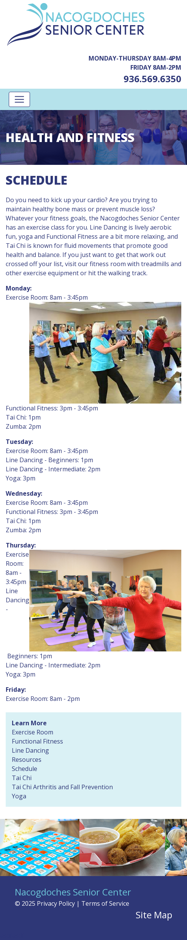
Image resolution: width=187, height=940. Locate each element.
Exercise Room (32, 732)
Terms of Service (105, 903)
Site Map (154, 914)
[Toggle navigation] (19, 99)
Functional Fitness (37, 741)
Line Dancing (30, 750)
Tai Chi (22, 778)
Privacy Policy (56, 903)
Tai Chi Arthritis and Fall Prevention (62, 787)
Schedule (24, 768)
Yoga (19, 796)
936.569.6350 (152, 78)
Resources (26, 759)
